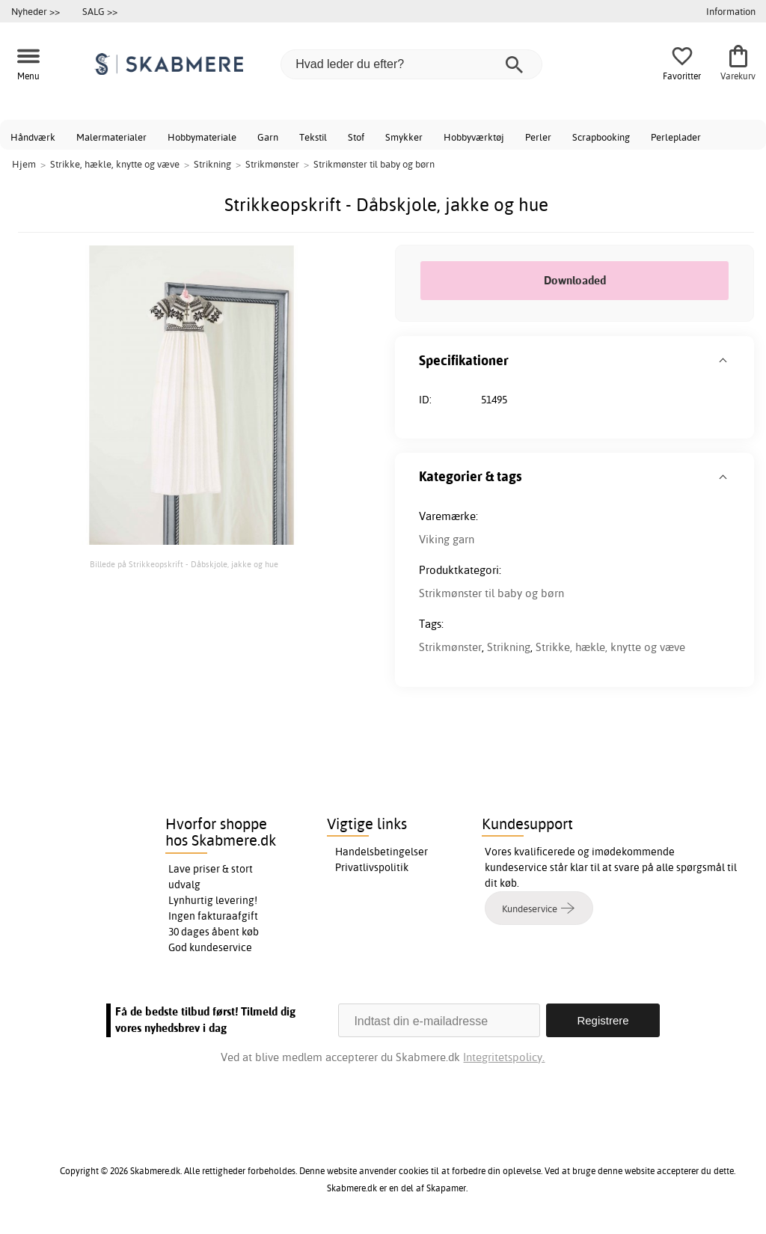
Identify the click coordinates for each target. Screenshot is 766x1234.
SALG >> (99, 11)
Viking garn (446, 539)
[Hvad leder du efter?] (411, 64)
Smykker (404, 137)
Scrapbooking (601, 137)
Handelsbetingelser (381, 851)
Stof (356, 137)
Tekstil (313, 137)
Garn (267, 137)
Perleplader (676, 137)
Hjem (24, 164)
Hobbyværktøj (474, 137)
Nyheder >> (35, 11)
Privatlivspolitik (371, 867)
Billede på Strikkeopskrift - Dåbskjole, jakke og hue (184, 564)
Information (731, 11)
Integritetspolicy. (504, 1057)
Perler (538, 137)
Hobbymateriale (202, 137)
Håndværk (32, 137)
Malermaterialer (111, 137)
